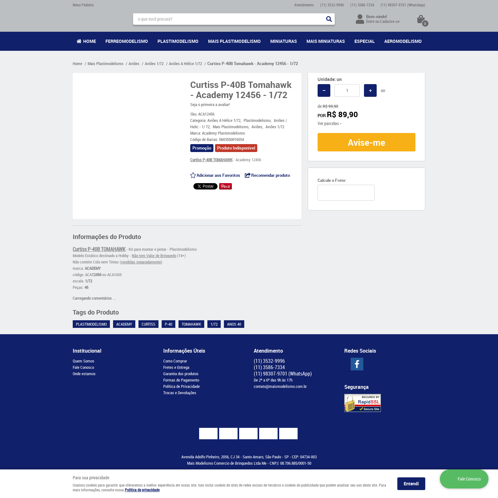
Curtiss (148, 324)
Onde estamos (84, 373)
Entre (370, 21)
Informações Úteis (184, 350)
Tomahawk (191, 324)
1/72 (214, 324)
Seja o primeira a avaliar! (210, 104)
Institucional (87, 350)
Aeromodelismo (403, 41)
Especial (364, 41)
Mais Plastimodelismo (234, 41)
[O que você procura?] (329, 19)
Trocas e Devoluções (179, 392)
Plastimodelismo (178, 41)
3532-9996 (332, 4)
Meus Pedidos (83, 4)
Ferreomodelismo (126, 41)
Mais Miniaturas (325, 41)
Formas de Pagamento (181, 380)
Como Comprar (175, 361)
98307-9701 (402, 4)
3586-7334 (362, 4)
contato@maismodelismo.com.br (280, 386)
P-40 (168, 324)
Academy (124, 324)
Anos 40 (234, 324)
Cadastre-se (390, 21)
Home (89, 41)
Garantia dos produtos (181, 373)
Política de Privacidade (181, 386)
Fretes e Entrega (176, 367)
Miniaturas (283, 41)
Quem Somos (83, 361)
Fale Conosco (83, 367)
